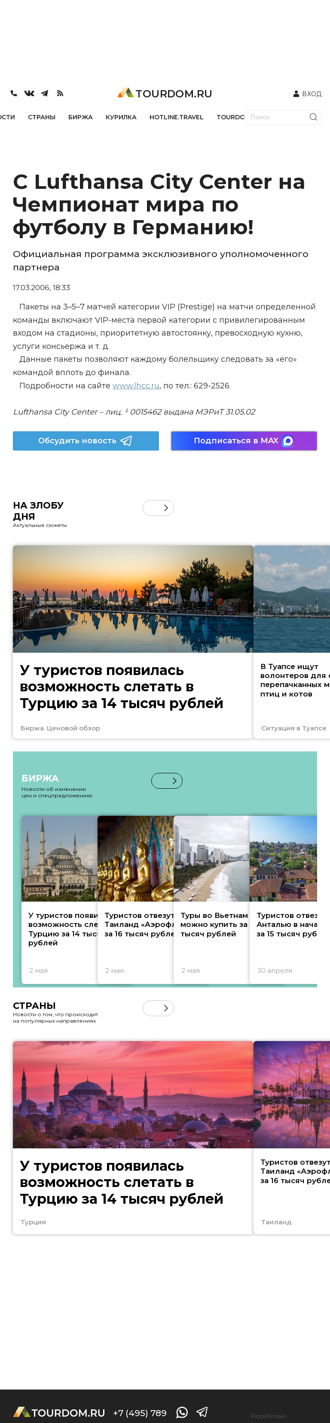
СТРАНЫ (41, 117)
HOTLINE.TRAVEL (177, 117)
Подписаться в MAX (244, 441)
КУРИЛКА (121, 117)
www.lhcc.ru (136, 386)
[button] (166, 508)
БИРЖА (80, 117)
